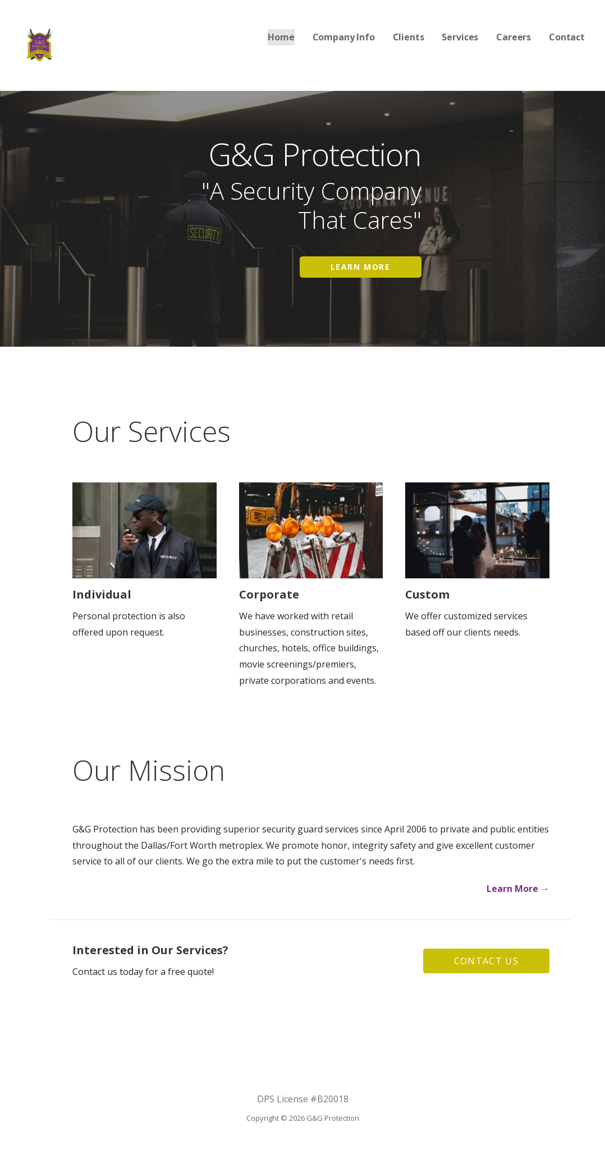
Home (281, 37)
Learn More (361, 266)
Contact (567, 37)
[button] (486, 961)
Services (460, 37)
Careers (513, 37)
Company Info (344, 37)
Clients (408, 37)
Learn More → (518, 888)
